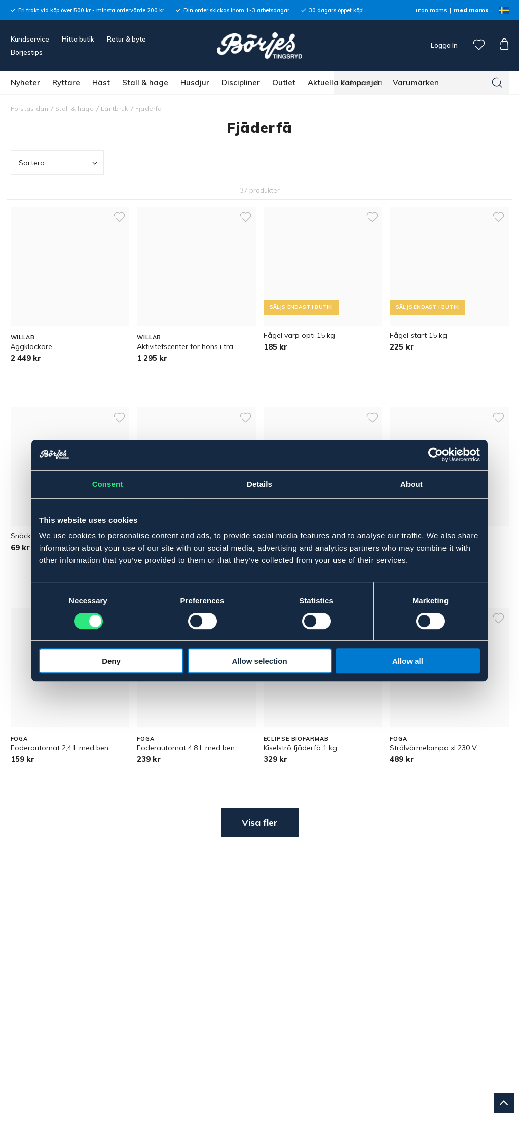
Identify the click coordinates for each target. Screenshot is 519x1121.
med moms (471, 10)
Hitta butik (78, 39)
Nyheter (25, 82)
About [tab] (411, 484)
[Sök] (497, 82)
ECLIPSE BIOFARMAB (296, 738)
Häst (101, 82)
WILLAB (23, 337)
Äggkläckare (31, 346)
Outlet (283, 82)
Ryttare (66, 82)
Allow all (407, 660)
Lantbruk (114, 108)
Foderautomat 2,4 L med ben (59, 747)
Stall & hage (145, 82)
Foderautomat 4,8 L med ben (186, 747)
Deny (111, 660)
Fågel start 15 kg (418, 335)
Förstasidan (30, 108)
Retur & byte (126, 39)
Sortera (59, 163)
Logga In (443, 45)
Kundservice (30, 39)
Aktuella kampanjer (344, 82)
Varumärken (416, 82)
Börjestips (27, 52)
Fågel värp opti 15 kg (299, 335)
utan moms (431, 10)
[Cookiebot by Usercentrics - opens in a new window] (435, 454)
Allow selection (259, 660)
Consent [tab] (107, 484)
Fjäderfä (148, 108)
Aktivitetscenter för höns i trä (185, 346)
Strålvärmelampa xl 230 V (433, 747)
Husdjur (194, 82)
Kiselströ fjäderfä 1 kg (300, 747)
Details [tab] (259, 484)
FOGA (19, 738)
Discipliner (240, 82)
